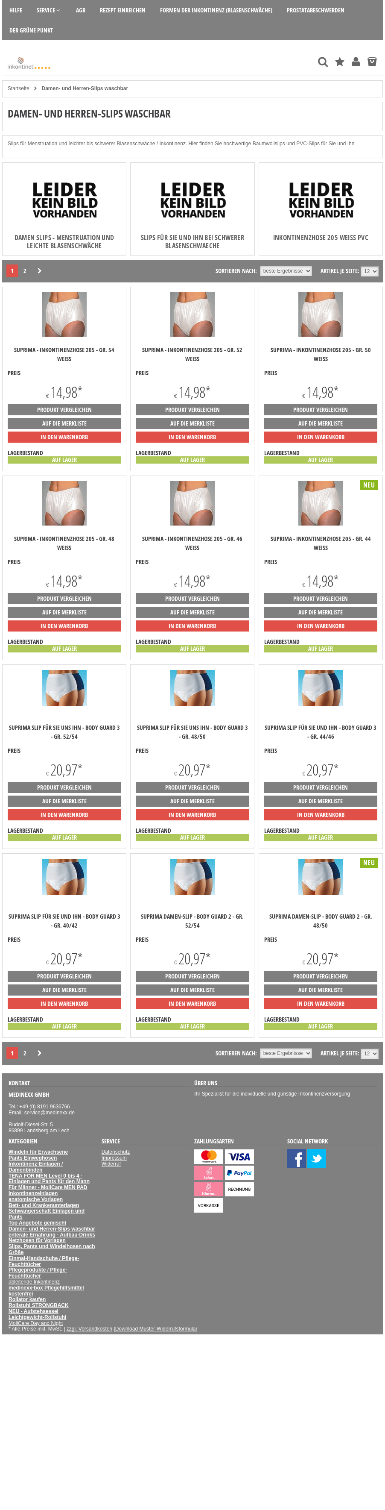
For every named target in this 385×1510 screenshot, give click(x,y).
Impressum (114, 1158)
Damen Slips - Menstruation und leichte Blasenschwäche (64, 242)
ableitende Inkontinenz (34, 1282)
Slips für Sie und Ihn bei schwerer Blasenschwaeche (193, 242)
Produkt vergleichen (64, 409)
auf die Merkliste (64, 423)
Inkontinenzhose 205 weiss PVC (321, 237)
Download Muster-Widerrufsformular (156, 1329)
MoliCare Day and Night (36, 1323)
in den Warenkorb (64, 437)
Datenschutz (116, 1152)
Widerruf (111, 1164)
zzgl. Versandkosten (89, 1329)
